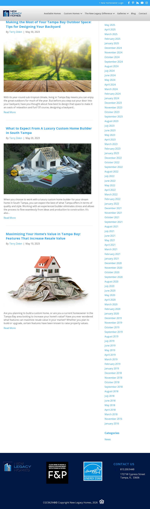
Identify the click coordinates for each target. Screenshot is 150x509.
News (108, 439)
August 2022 (111, 171)
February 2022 (112, 199)
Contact (143, 13)
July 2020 (109, 286)
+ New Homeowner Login (111, 2)
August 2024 (111, 66)
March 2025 (111, 34)
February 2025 (112, 38)
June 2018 (110, 400)
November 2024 (113, 52)
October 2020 (112, 272)
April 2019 (110, 354)
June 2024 (110, 75)
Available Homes (52, 13)
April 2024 (110, 84)
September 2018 (114, 386)
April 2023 (110, 139)
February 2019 (112, 364)
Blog (133, 13)
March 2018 (111, 414)
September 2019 (114, 332)
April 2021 (110, 244)
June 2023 (110, 130)
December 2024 (113, 47)
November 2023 (113, 107)
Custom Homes (72, 13)
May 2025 (110, 25)
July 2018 (109, 396)
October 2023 (112, 112)
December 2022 (113, 157)
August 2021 (111, 226)
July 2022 (109, 176)
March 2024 (111, 89)
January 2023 (112, 153)
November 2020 (113, 267)
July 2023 (109, 125)
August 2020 (111, 281)
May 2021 (110, 240)
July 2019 (109, 341)
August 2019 (111, 336)
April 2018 (110, 409)
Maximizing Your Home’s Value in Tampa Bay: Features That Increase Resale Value (43, 236)
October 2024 (112, 57)
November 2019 (113, 322)
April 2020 (110, 299)
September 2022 (114, 167)
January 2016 (112, 423)
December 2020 (113, 263)
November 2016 (113, 418)
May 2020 (110, 295)
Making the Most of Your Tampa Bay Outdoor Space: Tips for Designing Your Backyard (48, 24)
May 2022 (110, 185)
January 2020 (112, 313)
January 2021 (112, 258)
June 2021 (110, 235)
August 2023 (111, 121)
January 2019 (112, 368)
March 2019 (111, 359)
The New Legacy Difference (98, 13)
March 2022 (111, 194)
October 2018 (112, 382)
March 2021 (111, 249)
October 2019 (112, 327)
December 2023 (113, 102)
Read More (10, 112)
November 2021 (113, 212)
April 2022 (110, 189)
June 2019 (110, 345)
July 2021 (109, 231)
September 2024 (114, 61)
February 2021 (112, 254)
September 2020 (114, 277)
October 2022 (112, 162)
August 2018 (111, 391)
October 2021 (112, 217)
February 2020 (112, 309)
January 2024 (112, 98)
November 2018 (113, 377)
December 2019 (113, 318)
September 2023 (114, 116)
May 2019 (110, 350)
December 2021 (113, 208)
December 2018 (113, 373)
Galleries (121, 13)
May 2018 (110, 405)
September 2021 (114, 222)
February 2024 (112, 93)
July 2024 (109, 70)
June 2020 (110, 290)
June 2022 (110, 180)
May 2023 (110, 135)
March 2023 (111, 144)
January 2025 (112, 43)
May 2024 (110, 80)
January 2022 (112, 203)
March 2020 (111, 304)
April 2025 (110, 29)
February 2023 (112, 148)
